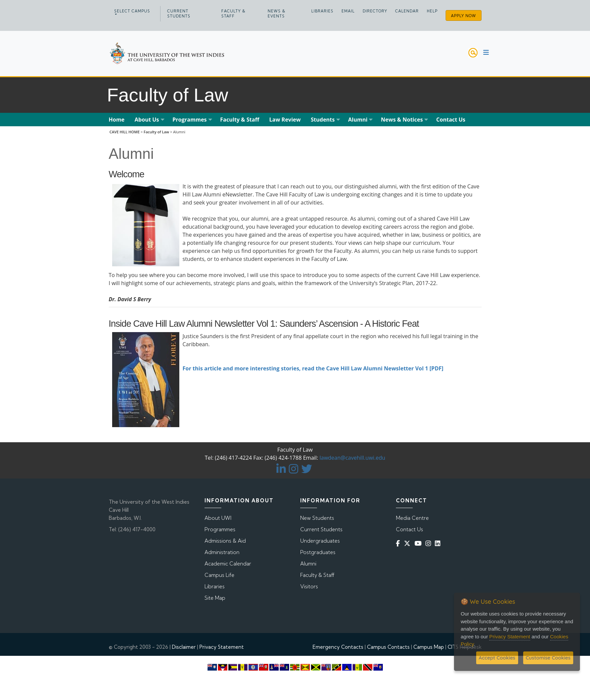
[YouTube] (419, 543)
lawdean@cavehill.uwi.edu (352, 457)
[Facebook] (399, 543)
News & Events (276, 13)
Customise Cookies (548, 657)
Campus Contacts (388, 647)
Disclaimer (184, 647)
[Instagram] (429, 543)
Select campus (132, 11)
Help (432, 11)
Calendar (407, 11)
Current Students (178, 13)
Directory (375, 11)
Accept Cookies (497, 657)
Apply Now (463, 15)
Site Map (215, 598)
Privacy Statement (221, 647)
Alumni (308, 563)
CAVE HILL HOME (124, 131)
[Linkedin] (439, 543)
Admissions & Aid (225, 541)
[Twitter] (408, 543)
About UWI (218, 518)
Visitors (309, 586)
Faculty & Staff (233, 13)
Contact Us (409, 529)
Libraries (322, 11)
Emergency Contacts (338, 647)
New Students (317, 518)
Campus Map (428, 647)
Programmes (220, 529)
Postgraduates (317, 552)
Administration (222, 552)
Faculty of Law (156, 131)
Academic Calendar (228, 563)
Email (348, 11)
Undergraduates (320, 541)
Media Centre (412, 518)
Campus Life (219, 575)
